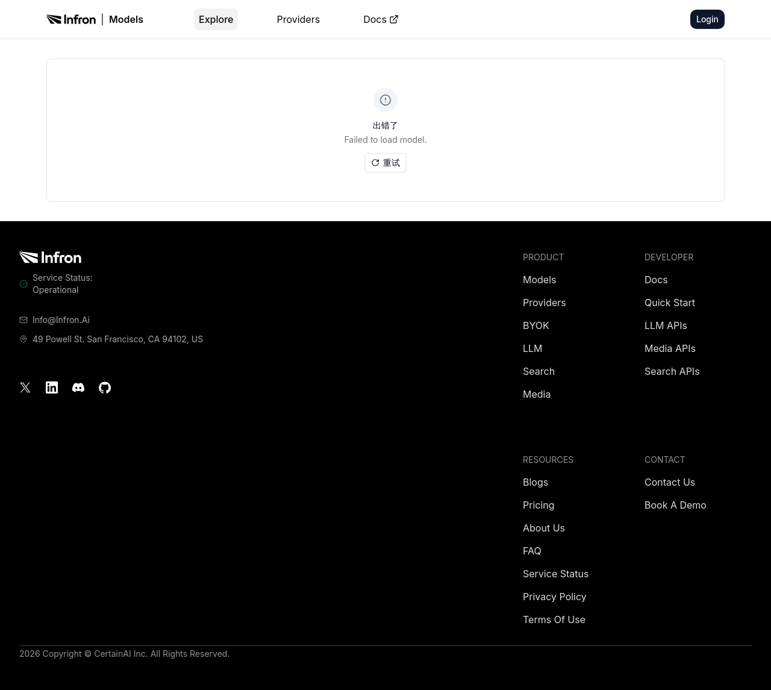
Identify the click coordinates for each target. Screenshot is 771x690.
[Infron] (71, 19)
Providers (298, 19)
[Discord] (78, 387)
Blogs (535, 482)
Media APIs (670, 348)
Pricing (539, 505)
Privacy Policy (555, 597)
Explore (216, 19)
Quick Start (670, 302)
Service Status (555, 574)
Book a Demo (676, 505)
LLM (533, 348)
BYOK (536, 325)
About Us (544, 528)
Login (707, 19)
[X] (25, 387)
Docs (381, 19)
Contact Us (670, 482)
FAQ (532, 551)
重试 (385, 162)
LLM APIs (666, 325)
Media (537, 394)
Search (539, 371)
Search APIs (672, 371)
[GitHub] (105, 387)
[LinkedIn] (52, 387)
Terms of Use (554, 619)
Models (126, 19)
